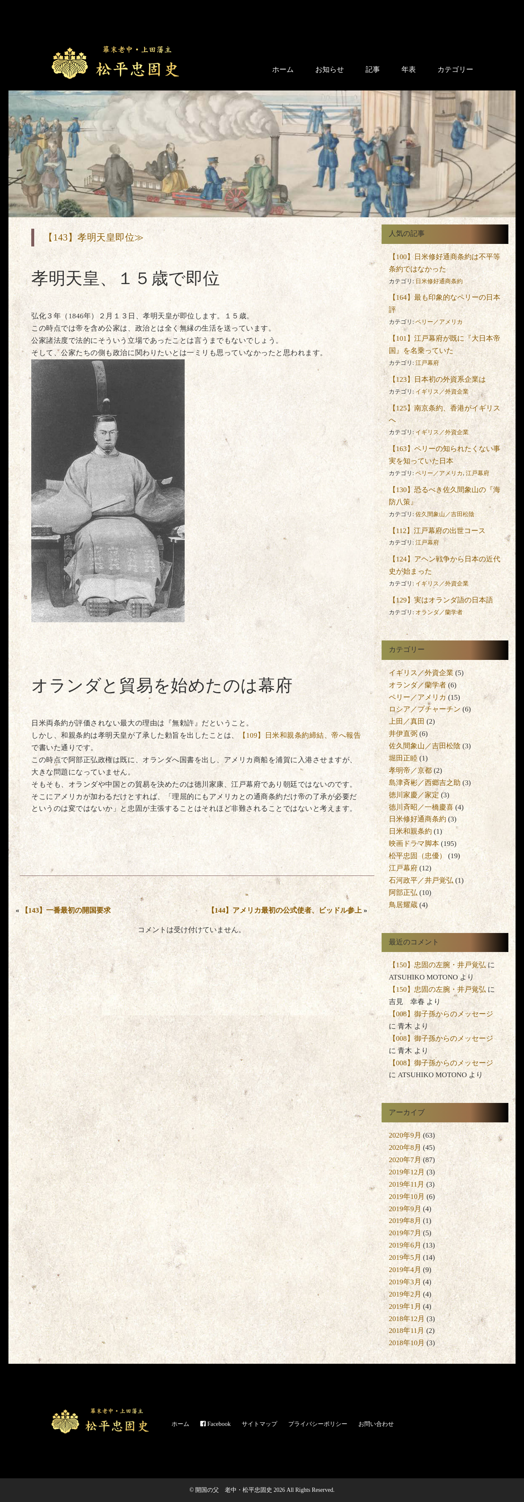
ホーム (283, 70)
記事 (373, 70)
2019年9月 (405, 1209)
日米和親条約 (410, 831)
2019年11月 (406, 1184)
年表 (408, 70)
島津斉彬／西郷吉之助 (425, 783)
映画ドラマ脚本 (414, 844)
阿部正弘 (403, 893)
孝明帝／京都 (410, 770)
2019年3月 (405, 1282)
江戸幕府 (427, 363)
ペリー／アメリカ (439, 322)
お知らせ (329, 70)
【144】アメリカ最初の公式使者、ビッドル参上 (284, 910)
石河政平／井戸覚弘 (421, 880)
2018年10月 (407, 1343)
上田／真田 (407, 721)
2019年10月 (407, 1197)
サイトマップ (259, 1423)
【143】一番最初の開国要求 (66, 910)
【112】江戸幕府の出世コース (437, 531)
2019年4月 (405, 1270)
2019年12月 (407, 1172)
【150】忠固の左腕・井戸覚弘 (437, 965)
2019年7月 (405, 1233)
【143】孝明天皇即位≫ (94, 237)
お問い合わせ (376, 1423)
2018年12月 (407, 1319)
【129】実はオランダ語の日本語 (441, 600)
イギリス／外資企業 (442, 391)
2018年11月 (406, 1331)
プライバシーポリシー (317, 1423)
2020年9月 (405, 1135)
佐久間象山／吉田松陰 (445, 514)
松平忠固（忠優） (417, 856)
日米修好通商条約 (439, 281)
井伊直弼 (403, 734)
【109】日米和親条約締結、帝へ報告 (300, 735)
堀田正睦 (403, 758)
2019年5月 (405, 1257)
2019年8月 (405, 1221)
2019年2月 (405, 1294)
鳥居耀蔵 (403, 905)
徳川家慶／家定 (414, 795)
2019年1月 (405, 1306)
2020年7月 (405, 1160)
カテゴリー (455, 70)
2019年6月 (405, 1245)
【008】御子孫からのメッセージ (441, 1014)
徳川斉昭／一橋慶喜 (421, 807)
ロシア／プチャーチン (425, 709)
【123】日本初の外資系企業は (437, 379)
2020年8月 (405, 1148)
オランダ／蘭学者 (439, 612)
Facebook (215, 1423)
